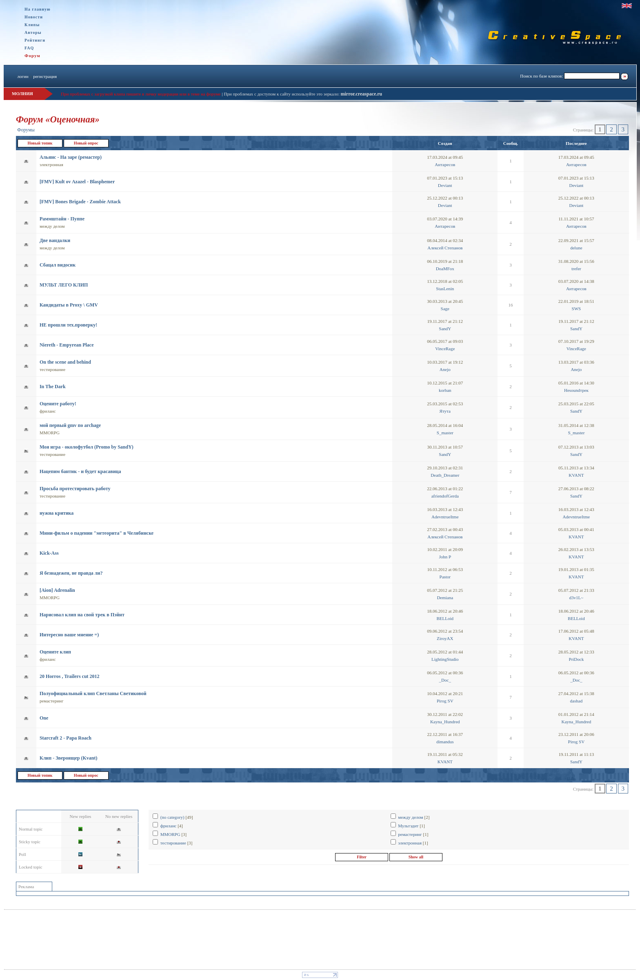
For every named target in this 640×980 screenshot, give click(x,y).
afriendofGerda (445, 495)
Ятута (445, 411)
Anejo (445, 369)
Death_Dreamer (445, 475)
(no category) (172, 817)
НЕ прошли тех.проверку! (68, 325)
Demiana (445, 597)
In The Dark (53, 386)
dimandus (445, 741)
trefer (576, 268)
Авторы (33, 32)
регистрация (45, 76)
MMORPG (50, 432)
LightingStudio (445, 659)
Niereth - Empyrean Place (67, 345)
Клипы (32, 24)
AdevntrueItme (445, 516)
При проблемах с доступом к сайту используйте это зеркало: (282, 93)
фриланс (48, 411)
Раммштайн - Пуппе (62, 219)
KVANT (576, 475)
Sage (445, 308)
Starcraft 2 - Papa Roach (65, 738)
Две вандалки (55, 240)
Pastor (445, 576)
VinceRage (445, 348)
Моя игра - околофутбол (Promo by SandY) (86, 447)
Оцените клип (55, 652)
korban (445, 390)
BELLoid (444, 618)
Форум (32, 55)
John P (445, 556)
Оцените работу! (58, 404)
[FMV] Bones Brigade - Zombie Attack (80, 201)
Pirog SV (445, 700)
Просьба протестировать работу (75, 488)
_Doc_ (445, 680)
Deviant (445, 185)
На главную (37, 9)
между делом (52, 226)
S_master (445, 432)
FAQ (29, 48)
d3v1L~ (576, 597)
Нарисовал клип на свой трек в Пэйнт (82, 615)
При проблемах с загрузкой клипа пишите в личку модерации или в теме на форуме (141, 93)
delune (576, 247)
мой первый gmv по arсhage (70, 425)
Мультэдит (408, 825)
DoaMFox (445, 268)
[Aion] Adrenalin (57, 590)
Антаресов (445, 164)
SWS (576, 308)
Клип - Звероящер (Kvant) (68, 758)
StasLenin (445, 288)
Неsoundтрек (576, 390)
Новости (33, 17)
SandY (445, 328)
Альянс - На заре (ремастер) (71, 157)
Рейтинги (34, 40)
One (44, 718)
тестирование (52, 369)
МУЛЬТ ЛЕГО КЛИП (64, 285)
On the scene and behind (65, 362)
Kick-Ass (49, 553)
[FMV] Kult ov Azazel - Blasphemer (77, 181)
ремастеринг (52, 700)
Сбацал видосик (58, 265)
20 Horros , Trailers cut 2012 (70, 676)
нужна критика (56, 513)
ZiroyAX (445, 638)
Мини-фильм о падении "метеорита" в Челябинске (96, 533)
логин (22, 76)
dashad (576, 700)
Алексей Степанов (444, 247)
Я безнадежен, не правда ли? (71, 573)
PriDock (576, 659)
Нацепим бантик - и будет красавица (80, 471)
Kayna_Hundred (445, 721)
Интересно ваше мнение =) (69, 635)
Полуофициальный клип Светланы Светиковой (93, 693)
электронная (51, 164)
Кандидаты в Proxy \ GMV (69, 305)
